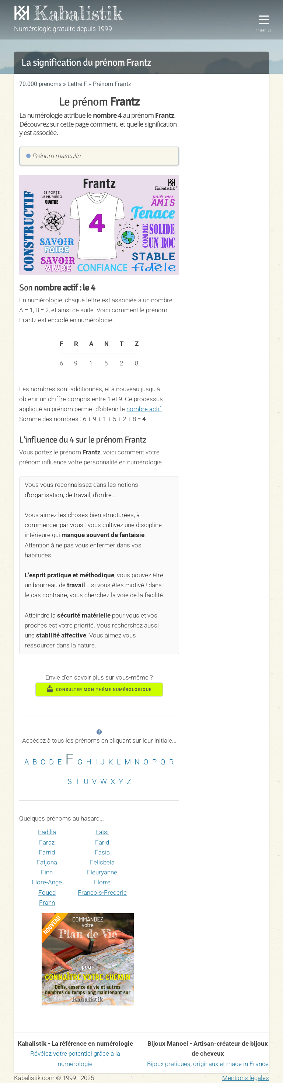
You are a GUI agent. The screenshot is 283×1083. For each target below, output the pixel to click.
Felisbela (102, 862)
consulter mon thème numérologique (99, 689)
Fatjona (46, 862)
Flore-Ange (47, 882)
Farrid (47, 852)
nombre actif (143, 409)
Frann (47, 902)
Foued (47, 892)
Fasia (102, 852)
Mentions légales (245, 1078)
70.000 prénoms (40, 83)
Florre (102, 882)
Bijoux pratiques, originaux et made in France (208, 1063)
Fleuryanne (102, 872)
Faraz (47, 842)
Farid (102, 842)
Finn (47, 872)
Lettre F (77, 83)
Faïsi (102, 832)
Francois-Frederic (102, 892)
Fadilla (47, 832)
